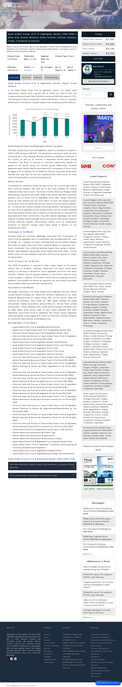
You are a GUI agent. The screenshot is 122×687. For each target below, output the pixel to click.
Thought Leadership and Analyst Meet (50, 659)
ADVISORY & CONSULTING (72, 634)
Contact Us (10, 17)
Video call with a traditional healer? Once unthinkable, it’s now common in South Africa (98, 602)
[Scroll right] (76, 78)
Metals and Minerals (98, 668)
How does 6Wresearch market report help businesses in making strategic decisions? (42, 467)
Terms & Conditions (51, 645)
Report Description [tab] (17, 78)
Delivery (47, 648)
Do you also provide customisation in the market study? (42, 476)
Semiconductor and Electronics (103, 640)
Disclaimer (48, 651)
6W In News (77, 11)
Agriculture (95, 676)
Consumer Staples (98, 659)
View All (99, 148)
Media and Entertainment (100, 670)
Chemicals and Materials (100, 637)
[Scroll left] (7, 78)
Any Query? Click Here (98, 81)
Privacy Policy (49, 643)
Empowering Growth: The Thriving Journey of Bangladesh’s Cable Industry (98, 585)
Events (88, 11)
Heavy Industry (96, 645)
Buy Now (98, 59)
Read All (87, 554)
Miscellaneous (96, 673)
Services (27, 11)
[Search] (111, 94)
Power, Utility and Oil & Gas (101, 643)
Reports (37, 11)
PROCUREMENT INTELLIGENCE (74, 651)
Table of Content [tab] (36, 78)
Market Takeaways (102, 11)
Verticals (65, 11)
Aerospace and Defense (100, 634)
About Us (16, 11)
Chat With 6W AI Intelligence (108, 683)
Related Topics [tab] (54, 78)
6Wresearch (16, 686)
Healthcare (95, 654)
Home (7, 11)
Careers (47, 640)
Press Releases (51, 11)
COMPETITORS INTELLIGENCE (74, 643)
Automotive (95, 657)
